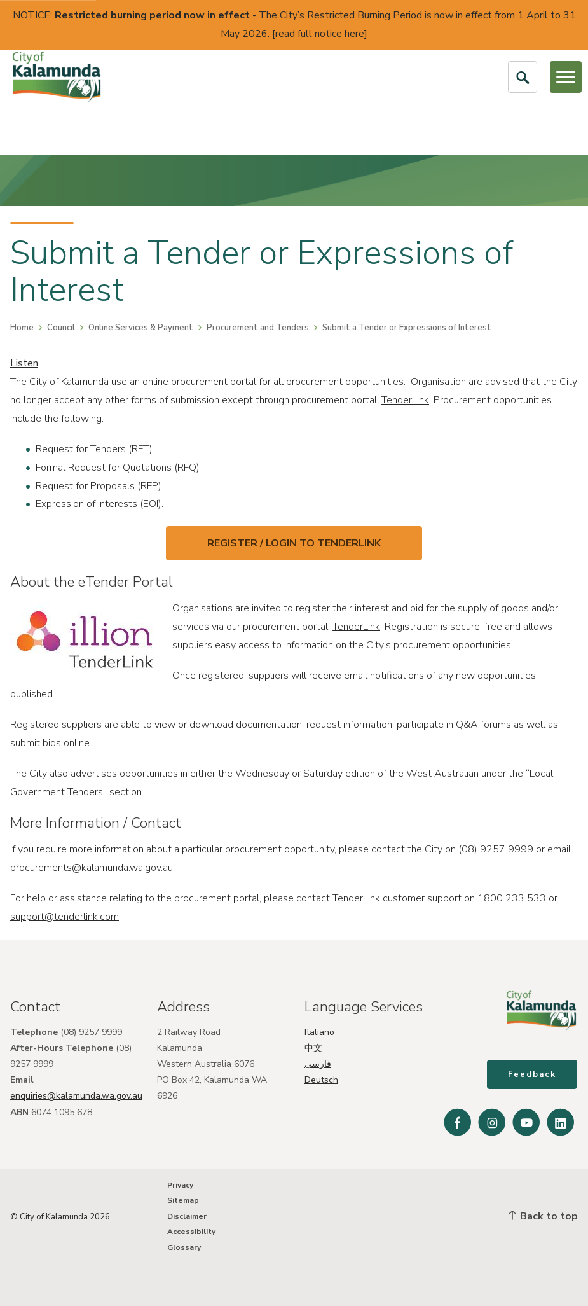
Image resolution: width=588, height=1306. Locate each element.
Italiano (319, 1031)
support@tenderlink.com (64, 917)
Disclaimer (187, 1216)
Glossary (184, 1247)
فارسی (317, 1063)
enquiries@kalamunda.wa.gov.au (76, 1096)
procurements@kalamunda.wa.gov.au (91, 868)
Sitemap (183, 1201)
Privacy (180, 1185)
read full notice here (319, 34)
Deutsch (321, 1079)
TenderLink (405, 400)
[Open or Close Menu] (565, 77)
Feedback (533, 1075)
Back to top (543, 1216)
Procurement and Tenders (258, 327)
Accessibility (191, 1232)
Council (61, 327)
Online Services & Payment (140, 327)
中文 (313, 1047)
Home (22, 327)
